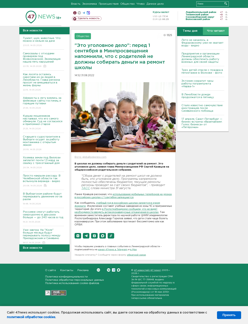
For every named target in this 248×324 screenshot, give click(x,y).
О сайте (50, 270)
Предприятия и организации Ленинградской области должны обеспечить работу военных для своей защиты (200, 58)
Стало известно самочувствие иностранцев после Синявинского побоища (202, 108)
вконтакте (79, 12)
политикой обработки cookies (31, 317)
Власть (75, 4)
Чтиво (141, 4)
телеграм (83, 12)
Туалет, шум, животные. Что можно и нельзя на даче (43, 42)
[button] (78, 236)
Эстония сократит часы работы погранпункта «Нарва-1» (197, 84)
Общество (127, 4)
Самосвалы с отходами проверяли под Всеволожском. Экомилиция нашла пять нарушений (43, 60)
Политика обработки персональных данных (74, 280)
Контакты (66, 270)
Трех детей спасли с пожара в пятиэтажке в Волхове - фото (202, 71)
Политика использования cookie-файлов (72, 283)
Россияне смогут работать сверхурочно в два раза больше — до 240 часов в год (43, 217)
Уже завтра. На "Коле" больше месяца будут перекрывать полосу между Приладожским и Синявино (43, 236)
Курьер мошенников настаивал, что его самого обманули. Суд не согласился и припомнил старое (43, 122)
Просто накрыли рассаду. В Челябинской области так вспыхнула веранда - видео (43, 181)
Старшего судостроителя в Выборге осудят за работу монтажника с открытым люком (43, 143)
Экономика (89, 4)
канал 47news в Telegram (112, 250)
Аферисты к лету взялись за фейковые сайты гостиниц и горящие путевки (43, 103)
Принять (229, 315)
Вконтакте (98, 270)
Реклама (83, 270)
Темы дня (190, 31)
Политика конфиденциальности (66, 277)
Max (118, 270)
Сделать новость (89, 18)
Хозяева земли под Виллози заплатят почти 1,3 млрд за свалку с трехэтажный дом (43, 162)
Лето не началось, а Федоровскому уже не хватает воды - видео (203, 43)
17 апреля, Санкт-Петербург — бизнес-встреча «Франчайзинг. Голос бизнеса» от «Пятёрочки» (202, 123)
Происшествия (108, 4)
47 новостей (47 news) (147, 270)
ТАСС (85, 188)
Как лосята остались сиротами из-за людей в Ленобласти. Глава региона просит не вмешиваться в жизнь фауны (43, 82)
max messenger (88, 12)
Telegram (113, 270)
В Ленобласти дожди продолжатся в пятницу (198, 95)
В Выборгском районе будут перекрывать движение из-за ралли (43, 199)
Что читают (216, 31)
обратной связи (136, 255)
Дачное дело (155, 4)
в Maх (133, 250)
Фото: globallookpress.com (90, 157)
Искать (225, 3)
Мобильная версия (74, 12)
